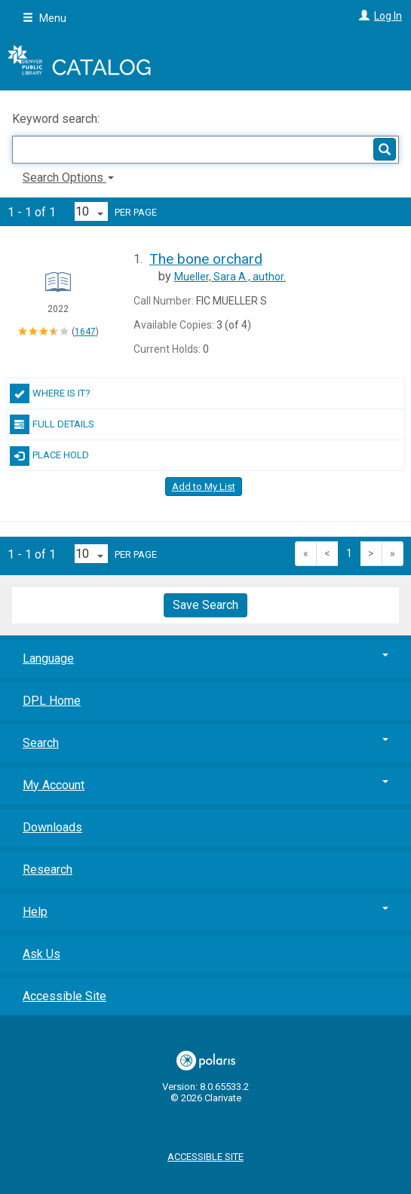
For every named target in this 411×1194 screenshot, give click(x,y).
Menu (44, 18)
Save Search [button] (205, 605)
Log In (388, 16)
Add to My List (203, 486)
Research (47, 869)
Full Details (52, 424)
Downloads (52, 827)
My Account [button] (205, 785)
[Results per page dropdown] (91, 211)
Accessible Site (64, 996)
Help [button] (205, 912)
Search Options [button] (68, 177)
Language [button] (205, 658)
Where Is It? (50, 393)
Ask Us (41, 954)
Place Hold (49, 456)
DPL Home (52, 700)
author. (230, 277)
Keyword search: (57, 119)
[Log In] (362, 16)
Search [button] (205, 743)
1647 (85, 331)
